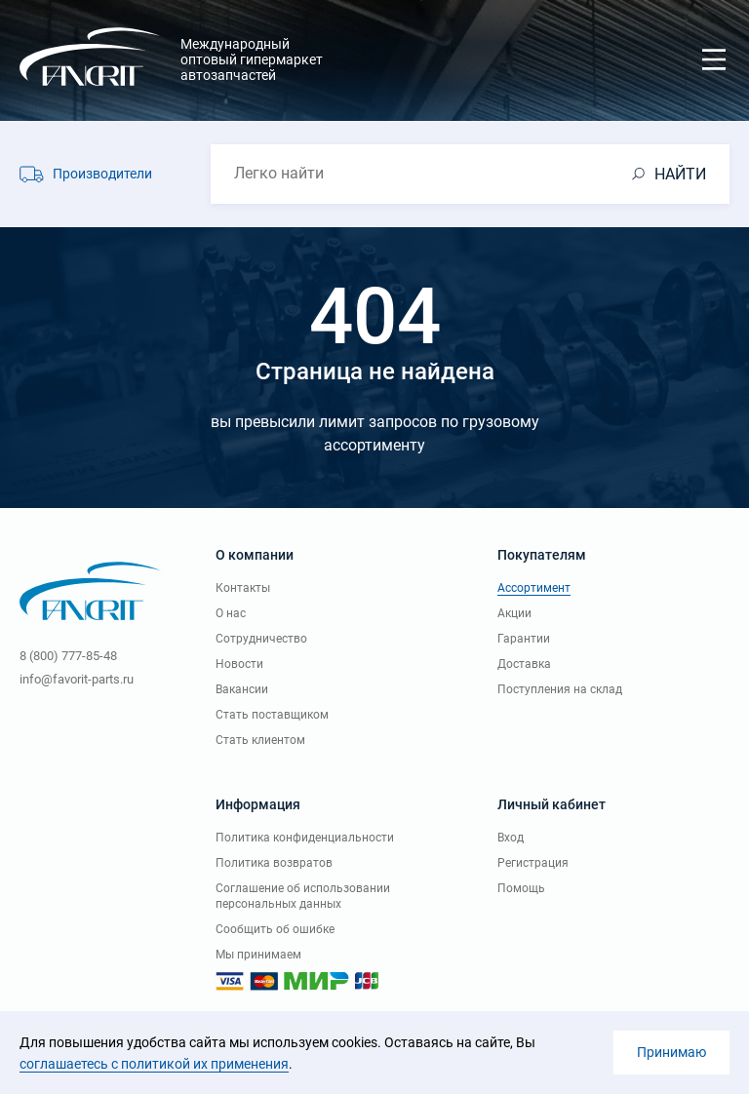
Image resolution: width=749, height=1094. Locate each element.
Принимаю (671, 1052)
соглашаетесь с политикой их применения (154, 1064)
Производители (102, 173)
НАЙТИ (680, 174)
